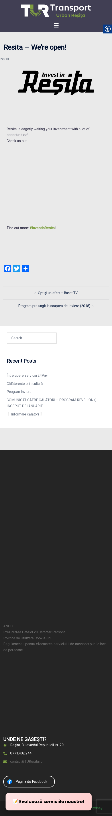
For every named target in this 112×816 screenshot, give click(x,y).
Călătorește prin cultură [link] (25, 384)
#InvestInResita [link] (42, 228)
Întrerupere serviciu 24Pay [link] (27, 375)
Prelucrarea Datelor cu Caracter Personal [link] (34, 632)
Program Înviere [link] (19, 392)
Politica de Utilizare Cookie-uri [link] (27, 638)
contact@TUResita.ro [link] (26, 761)
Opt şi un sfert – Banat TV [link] (58, 293)
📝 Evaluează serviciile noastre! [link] (48, 801)
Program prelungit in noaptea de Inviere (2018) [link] (54, 306)
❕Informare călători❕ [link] (25, 414)
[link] (56, 11)
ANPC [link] (8, 626)
